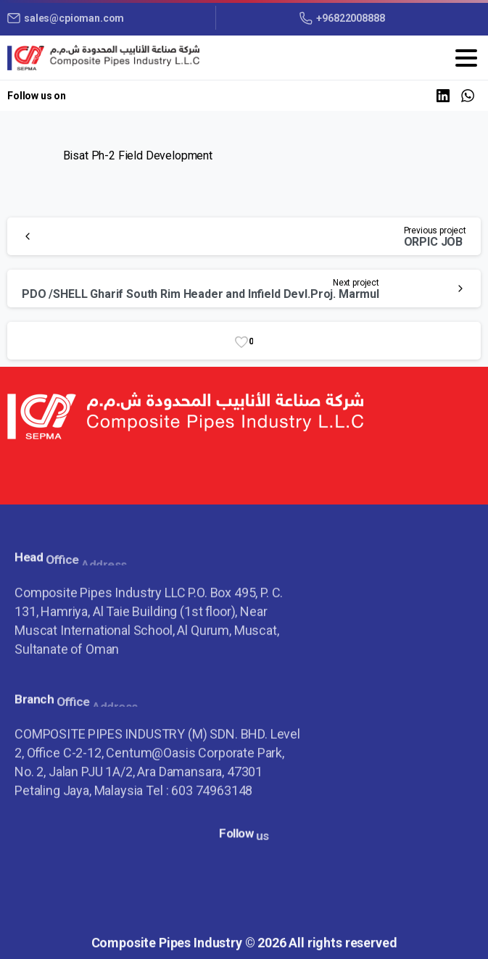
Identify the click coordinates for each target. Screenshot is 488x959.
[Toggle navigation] (466, 58)
